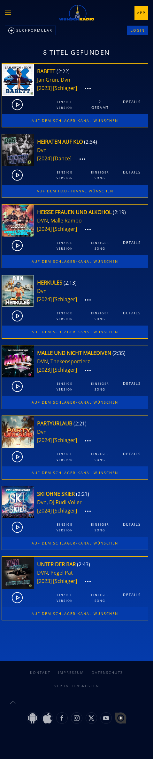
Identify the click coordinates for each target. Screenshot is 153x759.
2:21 (80, 423)
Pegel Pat (61, 572)
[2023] (44, 88)
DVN (42, 220)
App (141, 12)
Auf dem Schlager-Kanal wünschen (75, 120)
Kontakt (40, 672)
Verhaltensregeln (76, 685)
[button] (8, 13)
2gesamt (100, 104)
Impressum (71, 672)
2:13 (70, 282)
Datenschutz (107, 672)
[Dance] (62, 158)
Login (138, 30)
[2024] (44, 158)
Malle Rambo (66, 220)
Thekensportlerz (70, 361)
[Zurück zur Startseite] (76, 13)
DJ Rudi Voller (65, 502)
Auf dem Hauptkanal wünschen (75, 191)
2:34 (91, 141)
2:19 (119, 212)
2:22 (63, 71)
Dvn (65, 79)
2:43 (83, 564)
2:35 (119, 353)
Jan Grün (47, 79)
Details (132, 101)
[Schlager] (65, 88)
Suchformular (30, 31)
